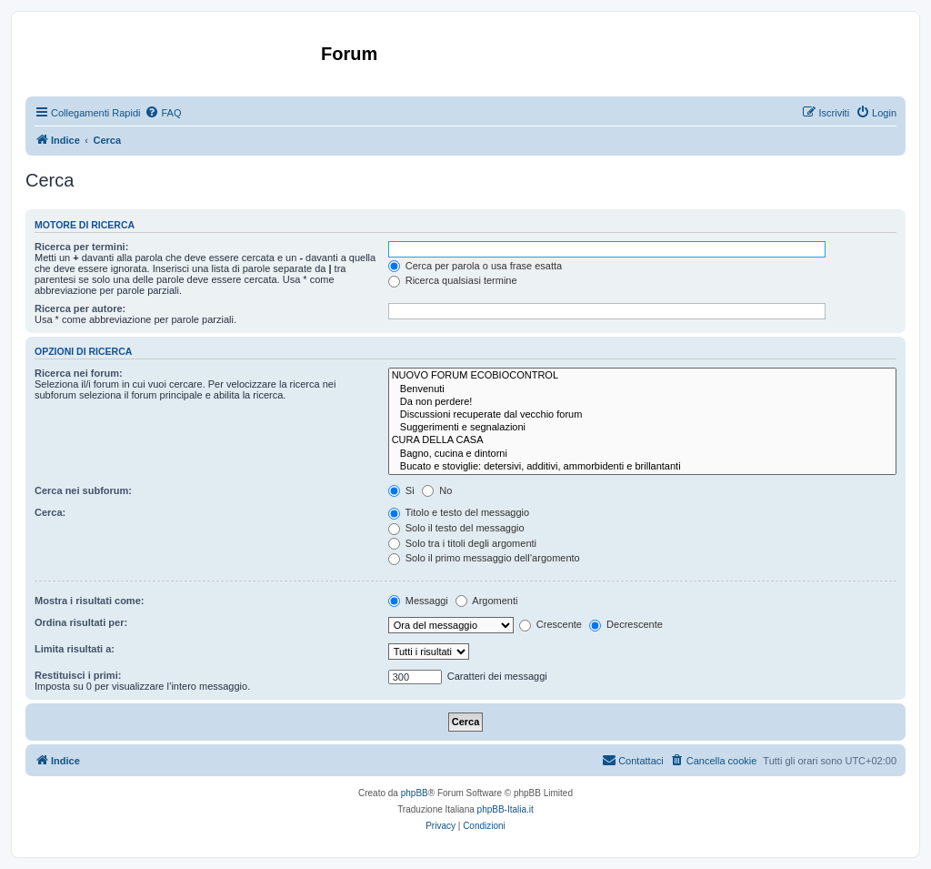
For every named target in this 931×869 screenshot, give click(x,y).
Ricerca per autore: (80, 308)
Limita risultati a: (75, 648)
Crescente (550, 624)
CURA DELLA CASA (642, 440)
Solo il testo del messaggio (456, 527)
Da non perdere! (642, 402)
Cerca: (50, 512)
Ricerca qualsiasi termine (452, 280)
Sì (401, 490)
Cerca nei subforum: (83, 490)
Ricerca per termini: (81, 246)
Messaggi (418, 600)
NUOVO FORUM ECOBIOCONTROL (642, 375)
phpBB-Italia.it (505, 809)
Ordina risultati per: (81, 622)
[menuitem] (163, 113)
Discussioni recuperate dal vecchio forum (642, 415)
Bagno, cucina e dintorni (642, 454)
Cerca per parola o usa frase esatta (475, 265)
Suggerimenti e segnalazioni (642, 427)
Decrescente (626, 624)
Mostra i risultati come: (89, 600)
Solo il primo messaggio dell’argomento (484, 557)
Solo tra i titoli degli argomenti (462, 543)
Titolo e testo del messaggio (458, 512)
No (437, 490)
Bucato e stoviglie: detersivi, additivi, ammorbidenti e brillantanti (642, 466)
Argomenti (486, 600)
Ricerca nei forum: (79, 373)
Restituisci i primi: (78, 675)
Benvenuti (642, 389)
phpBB (414, 793)
